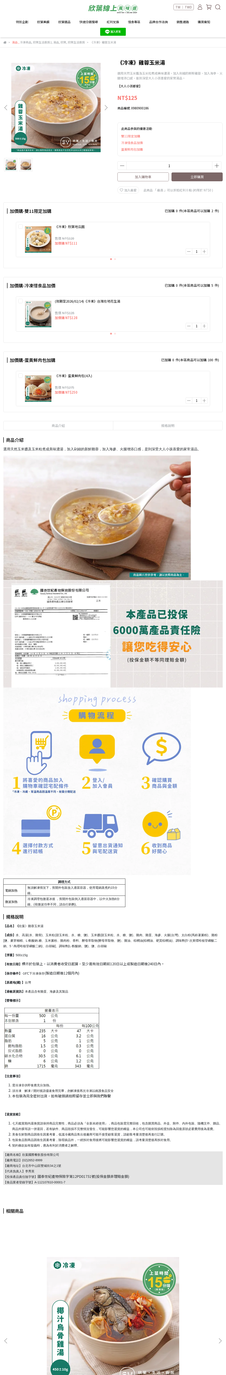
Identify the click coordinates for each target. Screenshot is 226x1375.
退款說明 (86, 1333)
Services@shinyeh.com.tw (32, 1325)
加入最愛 (128, 190)
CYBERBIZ (140, 1364)
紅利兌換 (113, 22)
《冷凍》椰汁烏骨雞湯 (42, 1277)
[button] (106, 107)
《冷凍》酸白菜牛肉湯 (113, 1277)
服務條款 (86, 1346)
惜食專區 (134, 22)
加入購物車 (143, 176)
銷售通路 (183, 22)
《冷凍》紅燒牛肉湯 (183, 1277)
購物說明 (86, 1326)
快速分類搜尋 (88, 22)
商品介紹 (58, 415)
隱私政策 (86, 1340)
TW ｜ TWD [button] (183, 7)
